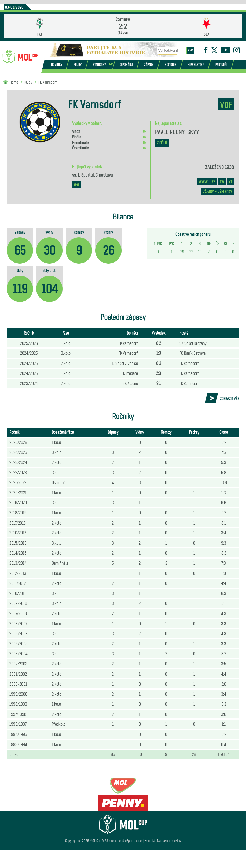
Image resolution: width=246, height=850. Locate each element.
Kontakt (150, 840)
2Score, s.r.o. (113, 840)
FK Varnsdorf (47, 81)
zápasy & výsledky (217, 191)
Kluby (78, 64)
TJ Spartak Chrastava (95, 174)
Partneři (221, 64)
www (203, 181)
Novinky (56, 64)
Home (14, 81)
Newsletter (196, 64)
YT (230, 181)
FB (213, 181)
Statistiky (99, 64)
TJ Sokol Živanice (125, 363)
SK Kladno (130, 383)
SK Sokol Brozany (193, 343)
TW (222, 181)
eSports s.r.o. (133, 840)
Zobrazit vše (229, 398)
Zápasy (148, 64)
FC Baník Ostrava (192, 352)
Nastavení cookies (169, 840)
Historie (170, 64)
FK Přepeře (130, 373)
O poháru (126, 64)
